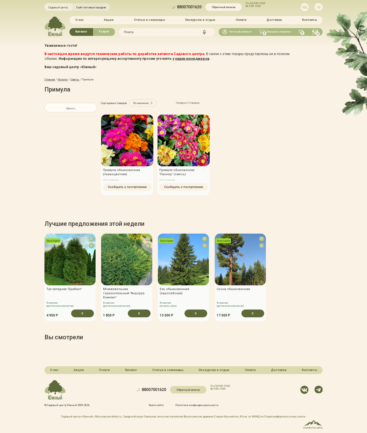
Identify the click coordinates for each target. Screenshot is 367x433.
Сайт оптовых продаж (91, 7)
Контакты (309, 20)
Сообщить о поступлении (127, 187)
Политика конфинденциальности (196, 404)
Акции (109, 20)
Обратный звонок (223, 7)
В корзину (82, 314)
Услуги (104, 31)
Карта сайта (156, 404)
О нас (79, 20)
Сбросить (71, 108)
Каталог (81, 31)
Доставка (274, 20)
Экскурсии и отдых (200, 20)
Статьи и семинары (149, 20)
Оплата (241, 20)
